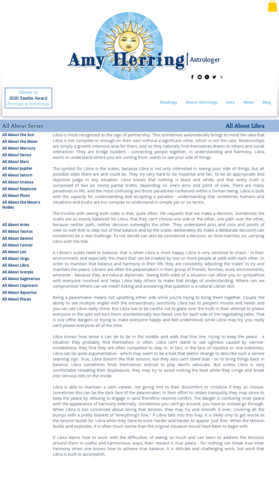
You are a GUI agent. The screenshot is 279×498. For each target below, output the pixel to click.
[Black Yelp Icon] (221, 77)
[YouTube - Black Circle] (199, 77)
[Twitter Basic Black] (214, 77)
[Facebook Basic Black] (192, 77)
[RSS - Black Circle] (207, 77)
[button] (272, 6)
